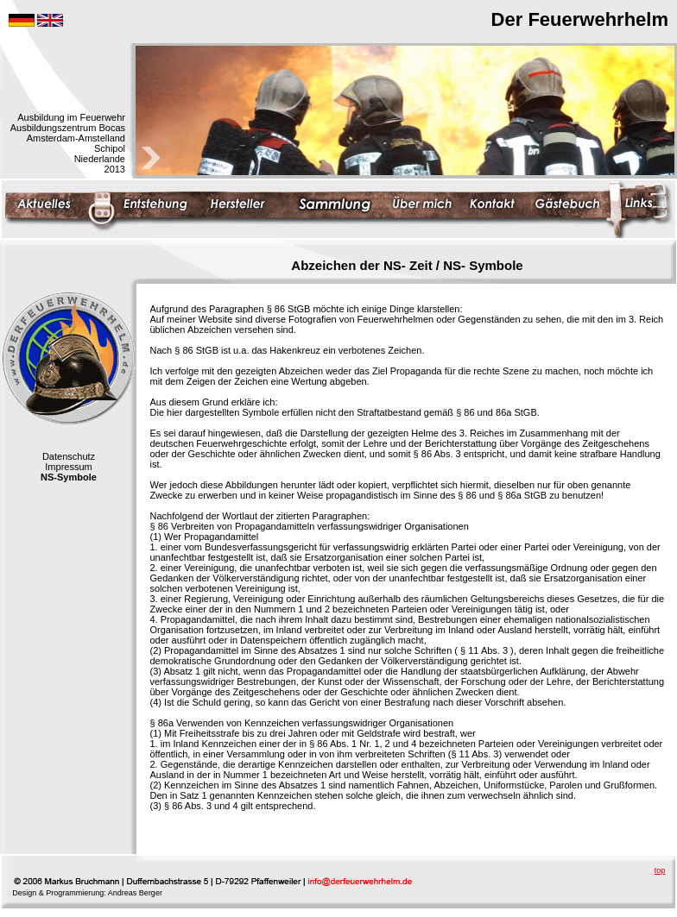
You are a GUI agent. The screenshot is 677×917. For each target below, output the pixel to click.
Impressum (68, 467)
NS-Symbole (69, 477)
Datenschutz (68, 456)
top (660, 870)
